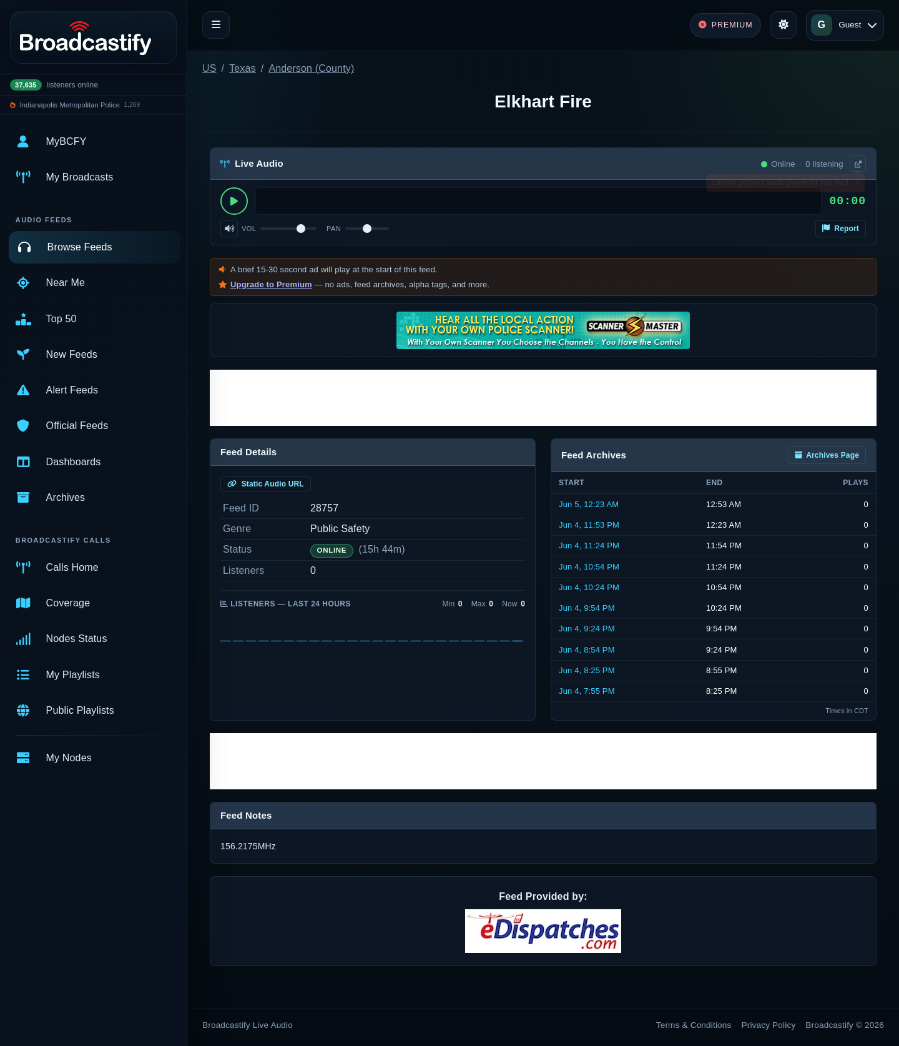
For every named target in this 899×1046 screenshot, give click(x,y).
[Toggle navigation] (216, 25)
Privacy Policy (769, 1025)
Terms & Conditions (694, 1025)
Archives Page (827, 455)
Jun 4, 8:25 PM (587, 670)
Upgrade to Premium (271, 284)
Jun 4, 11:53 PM (589, 525)
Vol (249, 228)
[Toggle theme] (783, 25)
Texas (242, 68)
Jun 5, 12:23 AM (589, 504)
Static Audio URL (265, 484)
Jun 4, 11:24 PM (589, 545)
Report (840, 228)
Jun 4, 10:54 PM (589, 566)
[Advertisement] (543, 398)
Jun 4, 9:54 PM (587, 608)
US (209, 68)
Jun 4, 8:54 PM (587, 649)
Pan (334, 228)
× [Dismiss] (857, 185)
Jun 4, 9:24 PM (587, 628)
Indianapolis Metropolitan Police (70, 105)
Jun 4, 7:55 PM (587, 691)
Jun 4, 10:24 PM (589, 587)
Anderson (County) (311, 68)
